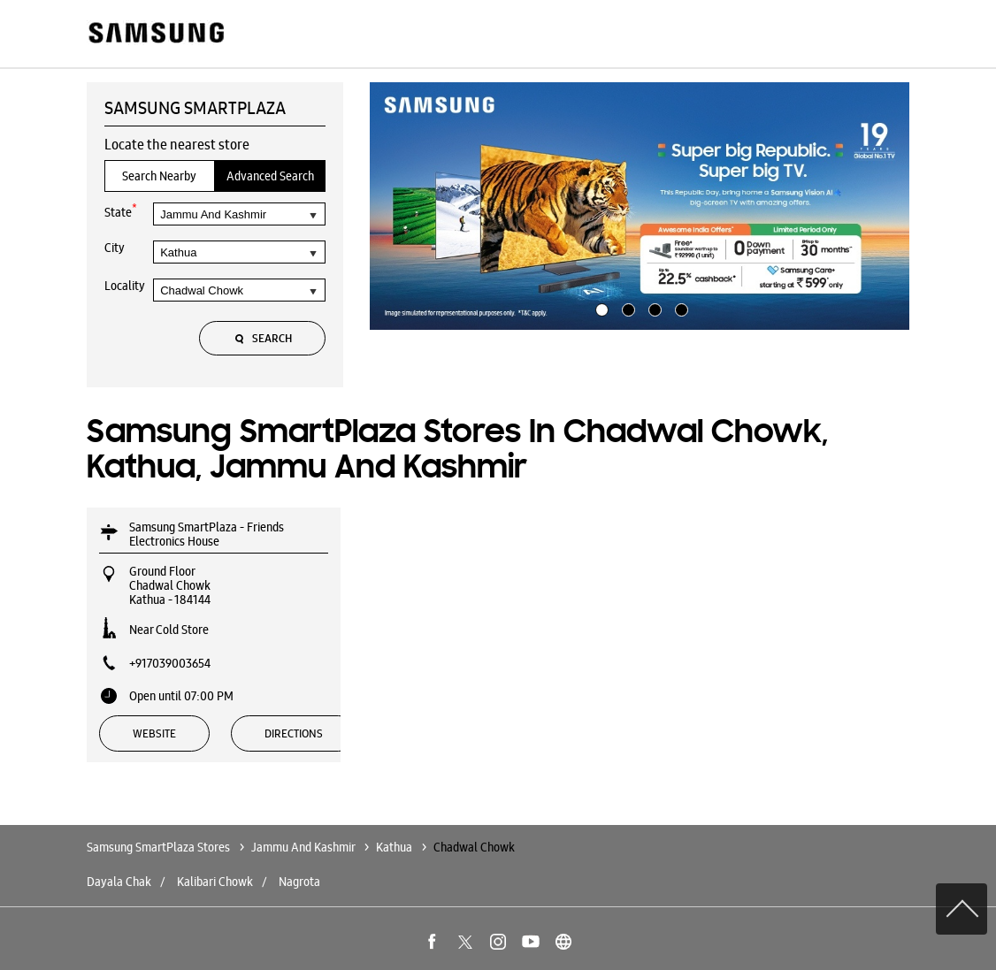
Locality (124, 286)
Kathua (394, 847)
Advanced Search (270, 176)
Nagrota (299, 882)
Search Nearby (159, 176)
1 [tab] (599, 307)
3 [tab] (652, 307)
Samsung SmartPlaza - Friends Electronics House (206, 534)
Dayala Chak (119, 882)
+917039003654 (170, 663)
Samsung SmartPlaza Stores (160, 847)
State (120, 210)
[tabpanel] (639, 206)
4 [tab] (679, 307)
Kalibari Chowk (215, 882)
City (114, 248)
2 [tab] (626, 307)
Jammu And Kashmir (303, 847)
